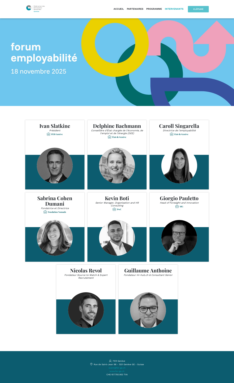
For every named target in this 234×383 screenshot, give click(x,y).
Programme (154, 8)
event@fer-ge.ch (117, 368)
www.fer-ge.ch (117, 371)
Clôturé (198, 9)
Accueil (119, 8)
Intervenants (174, 8)
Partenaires (135, 8)
